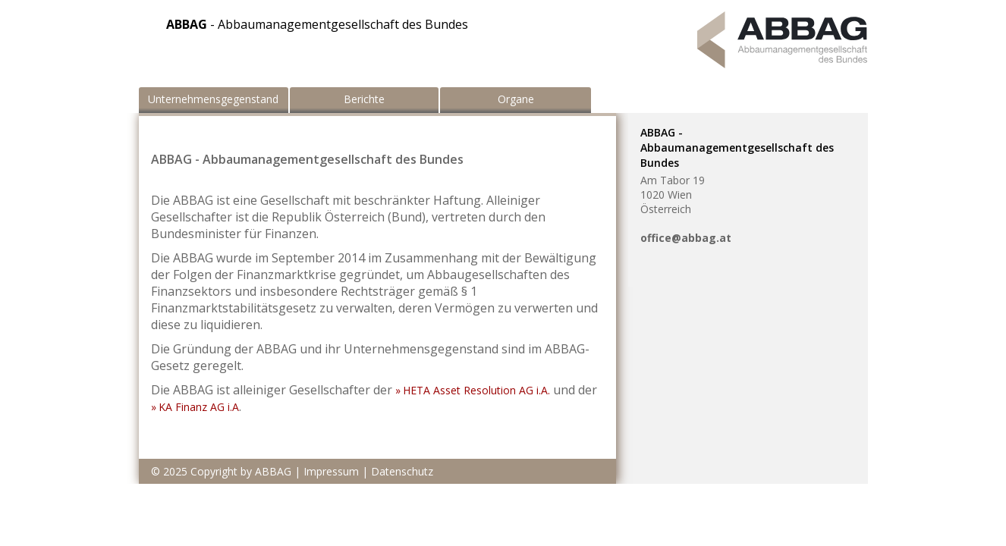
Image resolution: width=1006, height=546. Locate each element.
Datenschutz (402, 471)
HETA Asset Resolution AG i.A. (476, 390)
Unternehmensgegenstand (213, 99)
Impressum (331, 471)
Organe (516, 99)
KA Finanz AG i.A (199, 407)
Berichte (364, 99)
